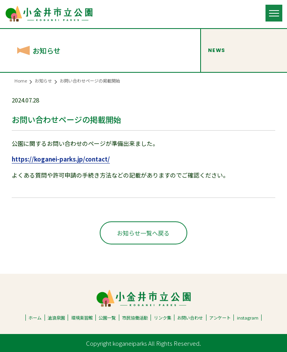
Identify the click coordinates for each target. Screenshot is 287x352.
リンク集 (162, 317)
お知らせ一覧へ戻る (143, 233)
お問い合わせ (190, 317)
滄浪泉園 (56, 317)
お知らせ (43, 81)
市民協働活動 (135, 317)
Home (20, 81)
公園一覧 (107, 317)
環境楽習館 (82, 317)
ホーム (35, 317)
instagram (247, 317)
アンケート (220, 317)
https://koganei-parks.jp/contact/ (61, 159)
